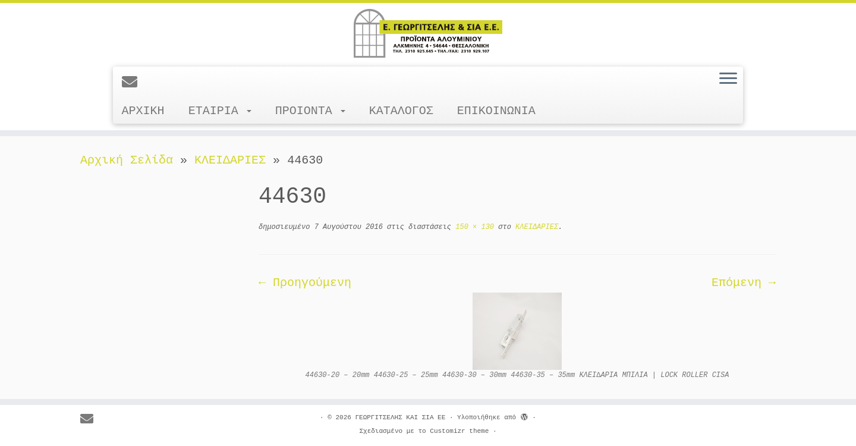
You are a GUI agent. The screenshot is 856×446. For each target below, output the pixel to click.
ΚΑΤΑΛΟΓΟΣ (401, 111)
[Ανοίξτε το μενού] (728, 79)
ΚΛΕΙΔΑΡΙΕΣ (230, 160)
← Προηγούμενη (305, 283)
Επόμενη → (744, 283)
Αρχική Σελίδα (130, 160)
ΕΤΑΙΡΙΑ (219, 111)
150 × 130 (472, 227)
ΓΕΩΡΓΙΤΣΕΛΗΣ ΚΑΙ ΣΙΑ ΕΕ (400, 417)
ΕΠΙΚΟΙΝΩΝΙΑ (496, 111)
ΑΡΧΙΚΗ (143, 111)
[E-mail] (133, 83)
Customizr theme (459, 431)
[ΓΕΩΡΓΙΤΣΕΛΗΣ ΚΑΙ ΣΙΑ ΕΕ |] (428, 33)
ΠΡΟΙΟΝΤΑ (310, 111)
